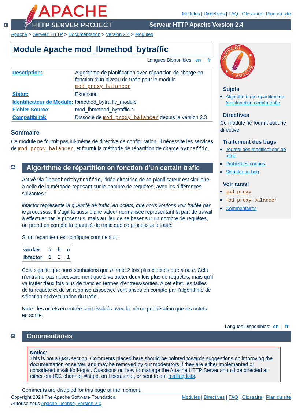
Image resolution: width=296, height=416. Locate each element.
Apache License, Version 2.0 (71, 403)
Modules (191, 13)
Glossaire (252, 13)
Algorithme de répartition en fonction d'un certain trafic (255, 100)
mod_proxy (238, 192)
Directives (214, 13)
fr (209, 60)
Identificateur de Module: (42, 102)
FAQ (233, 13)
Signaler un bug (242, 171)
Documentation (84, 34)
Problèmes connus (245, 163)
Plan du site (278, 13)
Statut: (20, 94)
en (198, 60)
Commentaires (241, 208)
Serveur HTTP (48, 34)
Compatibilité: (29, 117)
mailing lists (181, 376)
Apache (19, 34)
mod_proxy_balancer (102, 86)
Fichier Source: (31, 110)
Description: (27, 73)
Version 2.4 (118, 34)
